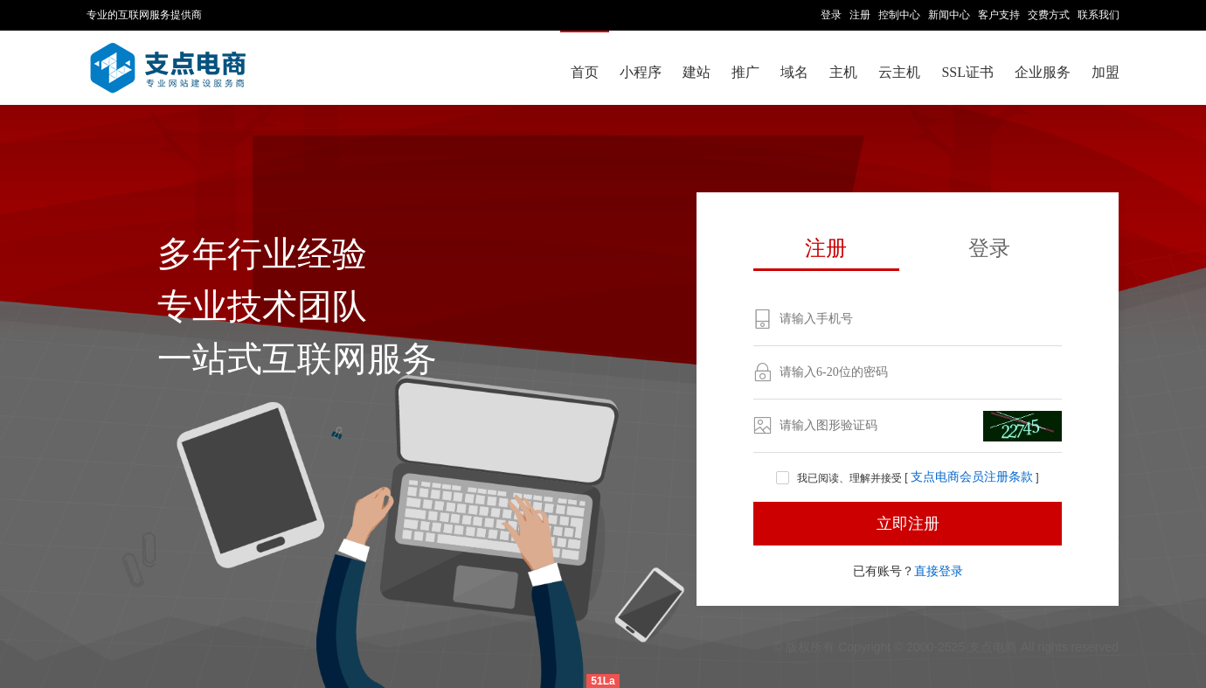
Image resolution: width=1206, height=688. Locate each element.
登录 (831, 15)
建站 (696, 72)
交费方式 (1049, 15)
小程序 (641, 72)
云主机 (899, 72)
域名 (794, 72)
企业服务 (1043, 72)
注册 (859, 15)
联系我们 (1098, 15)
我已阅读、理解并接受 (840, 478)
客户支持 (999, 15)
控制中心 (899, 15)
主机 (843, 72)
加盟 (1105, 72)
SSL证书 (967, 72)
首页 (585, 72)
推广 (745, 72)
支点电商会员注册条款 (972, 477)
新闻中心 (949, 15)
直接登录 (938, 571)
